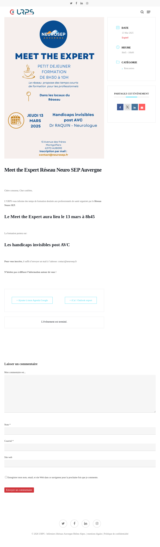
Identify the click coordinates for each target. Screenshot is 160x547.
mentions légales (94, 534)
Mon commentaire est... (15, 372)
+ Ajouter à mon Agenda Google (32, 300)
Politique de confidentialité (116, 534)
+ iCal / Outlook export (81, 300)
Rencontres (128, 68)
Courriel (9, 441)
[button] (148, 12)
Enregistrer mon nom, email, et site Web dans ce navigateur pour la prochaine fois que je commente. (53, 477)
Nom (7, 424)
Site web (8, 457)
